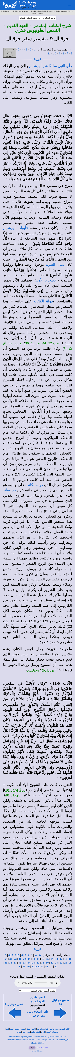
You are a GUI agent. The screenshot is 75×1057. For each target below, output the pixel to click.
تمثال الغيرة (55, 265)
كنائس (48, 1032)
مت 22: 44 (50, 343)
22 (15, 958)
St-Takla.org (5, 11)
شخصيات (55, 1032)
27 (61, 962)
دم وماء (10, 490)
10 (54, 53)
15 (47, 958)
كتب (7, 1029)
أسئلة (28, 1029)
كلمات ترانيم (35, 1032)
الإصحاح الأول (46, 280)
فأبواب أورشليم (15, 228)
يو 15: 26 (47, 670)
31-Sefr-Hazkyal (37, 13)
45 (33, 966)
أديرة (43, 1032)
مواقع (19, 1032)
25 (70, 962)
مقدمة (37, 955)
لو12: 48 (12, 795)
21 (20, 958)
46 (28, 966)
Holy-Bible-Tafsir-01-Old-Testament (42, 11)
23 (10, 958)
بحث (57, 1029)
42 (46, 966)
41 (51, 966)
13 (56, 958)
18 (33, 958)
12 (61, 958)
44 (37, 966)
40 (56, 966)
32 (38, 962)
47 (23, 966)
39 (6, 962)
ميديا (28, 1032)
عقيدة (17, 1029)
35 (24, 962)
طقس (23, 1029)
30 (47, 962)
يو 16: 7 (33, 670)
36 (19, 962)
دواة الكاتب (43, 301)
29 (52, 962)
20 (24, 958)
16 (42, 958)
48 (19, 966)
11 (49, 53)
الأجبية (34, 1029)
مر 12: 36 (32, 343)
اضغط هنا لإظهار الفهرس (9, 52)
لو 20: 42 (15, 343)
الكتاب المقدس (64, 1029)
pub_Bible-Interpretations (20, 11)
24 (6, 958)
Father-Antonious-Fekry (63, 11)
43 (42, 966)
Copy (32, 1047)
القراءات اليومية (42, 1029)
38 (10, 962)
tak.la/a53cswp (37, 1051)
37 (15, 962)
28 (56, 962)
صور (23, 1032)
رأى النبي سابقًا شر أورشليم (50, 66)
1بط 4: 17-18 (15, 790)
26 (65, 962)
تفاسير (52, 1029)
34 (29, 962)
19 (29, 958)
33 (33, 962)
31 (42, 962)
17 (38, 958)
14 (52, 958)
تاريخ (12, 1029)
